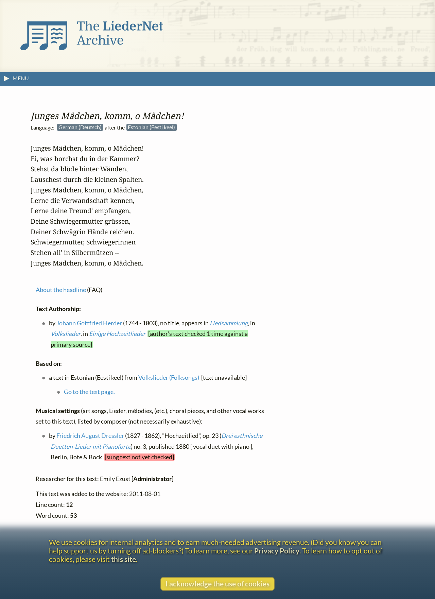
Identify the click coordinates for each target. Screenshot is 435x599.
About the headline (61, 289)
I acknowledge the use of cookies (217, 583)
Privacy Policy (276, 550)
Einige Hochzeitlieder (117, 333)
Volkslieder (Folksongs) (168, 377)
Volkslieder (66, 333)
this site (123, 559)
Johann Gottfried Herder (89, 322)
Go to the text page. (89, 391)
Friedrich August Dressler (90, 435)
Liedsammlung (229, 322)
